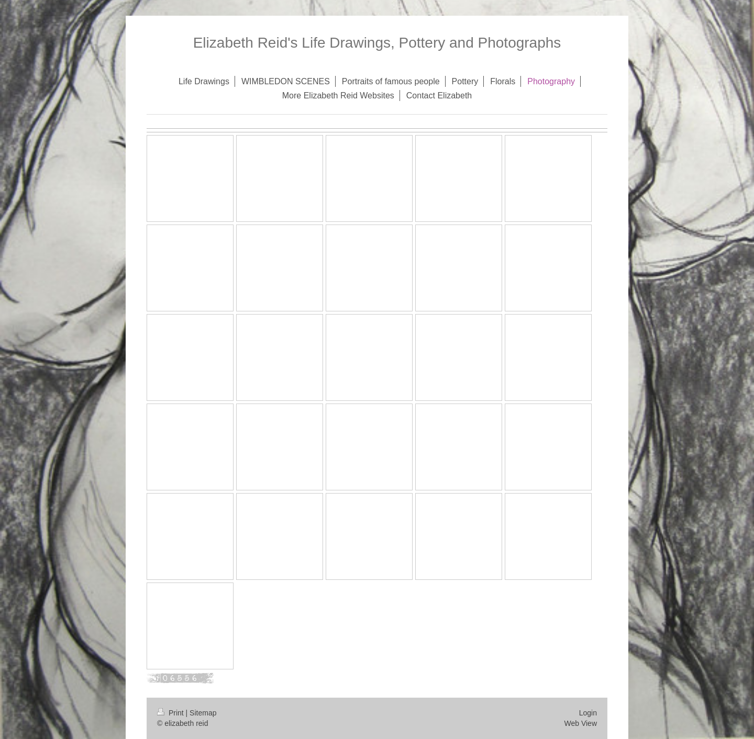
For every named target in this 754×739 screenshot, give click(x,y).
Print (171, 713)
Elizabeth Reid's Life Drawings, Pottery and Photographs (377, 43)
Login (588, 713)
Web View (580, 723)
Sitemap (203, 713)
